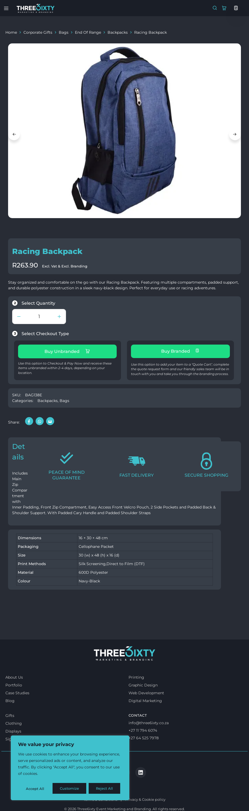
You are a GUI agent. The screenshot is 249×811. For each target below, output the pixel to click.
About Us (14, 690)
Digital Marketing (145, 714)
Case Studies (17, 706)
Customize (35, 788)
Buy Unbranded (67, 351)
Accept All (105, 788)
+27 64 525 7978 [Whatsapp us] (144, 751)
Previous (14, 134)
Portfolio (13, 698)
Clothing (13, 736)
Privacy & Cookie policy (145, 790)
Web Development (146, 706)
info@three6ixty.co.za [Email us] (149, 736)
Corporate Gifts (37, 32)
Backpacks (118, 32)
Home (11, 32)
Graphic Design (143, 698)
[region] (70, 768)
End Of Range (88, 32)
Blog (10, 714)
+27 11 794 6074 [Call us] (143, 743)
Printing (136, 690)
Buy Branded (180, 351)
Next (235, 134)
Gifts (9, 729)
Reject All (70, 788)
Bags (63, 32)
